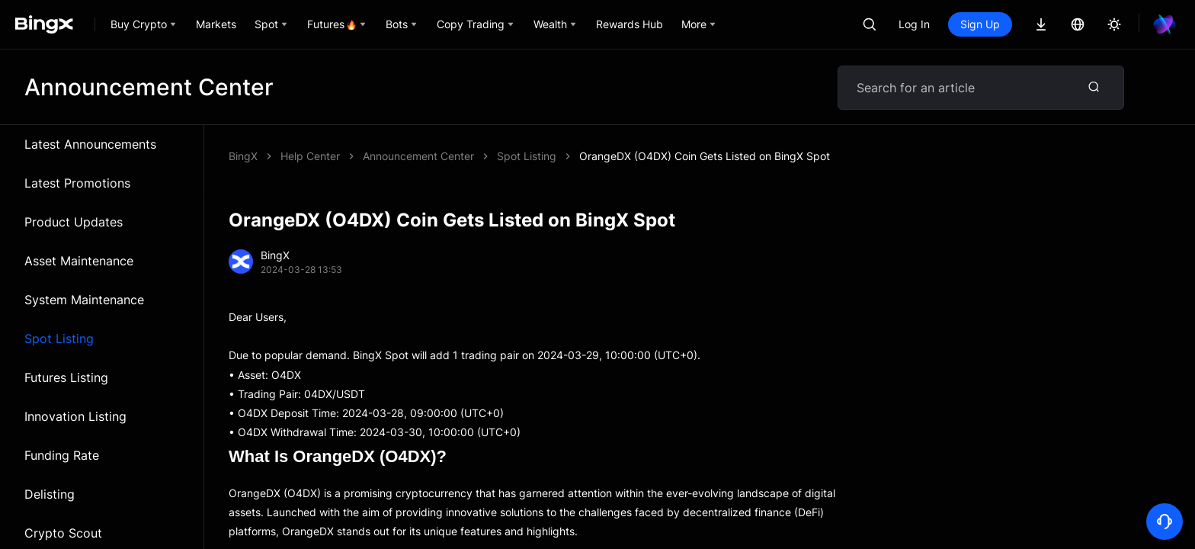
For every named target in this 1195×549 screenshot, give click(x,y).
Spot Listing (59, 338)
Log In (914, 24)
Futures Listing (66, 377)
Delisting (49, 494)
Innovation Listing (75, 416)
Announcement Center (418, 155)
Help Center (310, 155)
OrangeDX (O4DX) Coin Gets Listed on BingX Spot (704, 155)
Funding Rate (61, 455)
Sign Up (980, 24)
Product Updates (73, 222)
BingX (243, 155)
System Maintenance (84, 299)
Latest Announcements (90, 144)
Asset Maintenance (78, 260)
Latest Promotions (77, 183)
